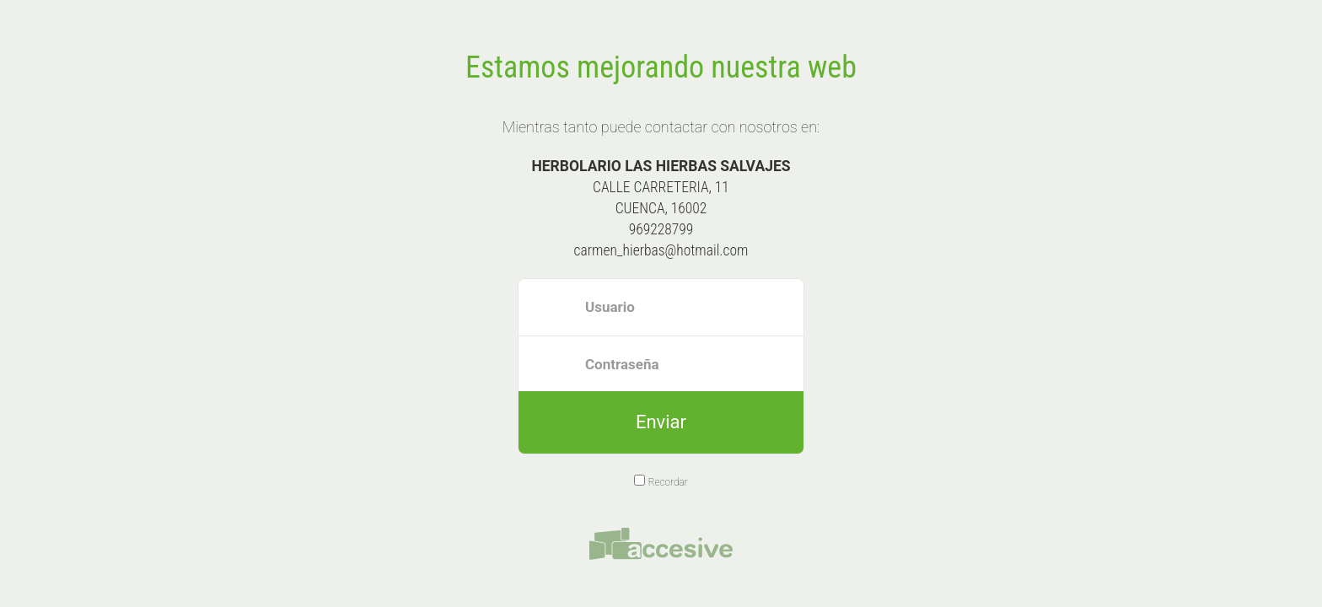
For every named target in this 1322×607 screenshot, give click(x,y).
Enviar (661, 421)
